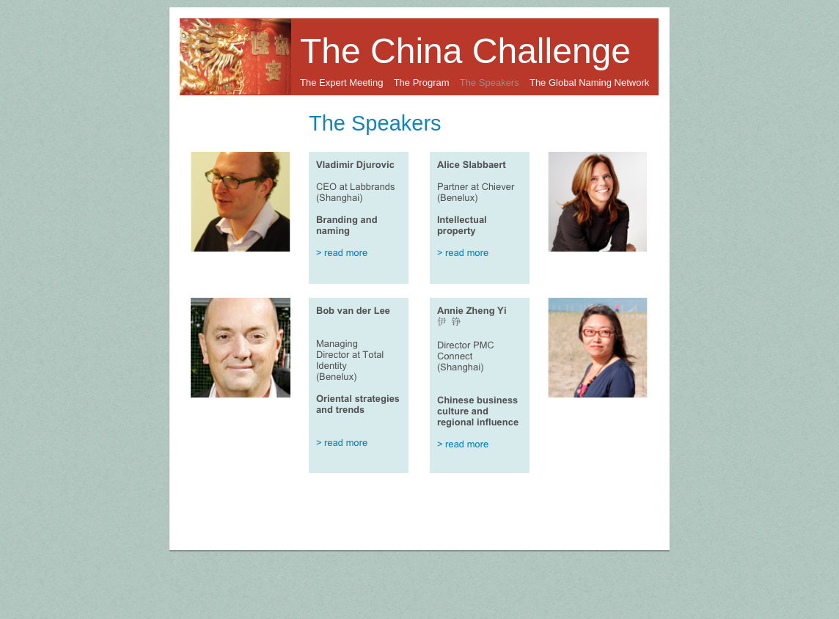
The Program (422, 82)
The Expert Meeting (341, 82)
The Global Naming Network (589, 82)
